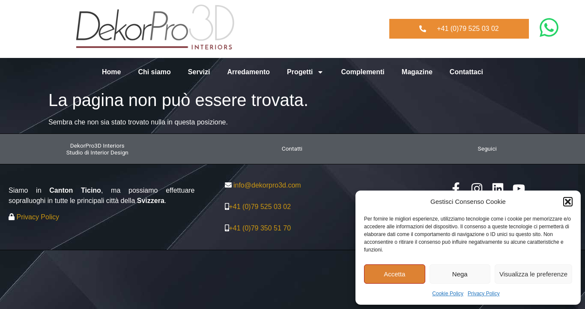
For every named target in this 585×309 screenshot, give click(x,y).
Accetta (394, 274)
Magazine (417, 72)
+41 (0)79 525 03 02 (260, 206)
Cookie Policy (447, 294)
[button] (568, 201)
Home (111, 72)
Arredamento (248, 72)
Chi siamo (154, 72)
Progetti (305, 72)
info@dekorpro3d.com (267, 185)
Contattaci (466, 72)
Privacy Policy (484, 294)
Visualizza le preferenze (533, 274)
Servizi (199, 72)
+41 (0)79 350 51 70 (260, 228)
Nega (460, 274)
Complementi (362, 72)
